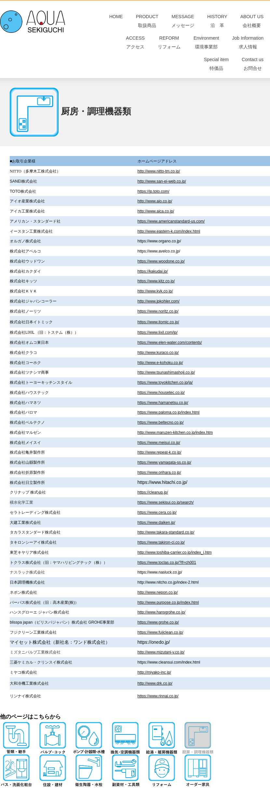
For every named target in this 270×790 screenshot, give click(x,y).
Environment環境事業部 (206, 46)
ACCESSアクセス (135, 46)
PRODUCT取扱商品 (147, 22)
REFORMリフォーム (169, 46)
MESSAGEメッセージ (182, 22)
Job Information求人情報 (247, 46)
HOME (119, 22)
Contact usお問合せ (252, 70)
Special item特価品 (216, 70)
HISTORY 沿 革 (217, 22)
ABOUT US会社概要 (251, 22)
